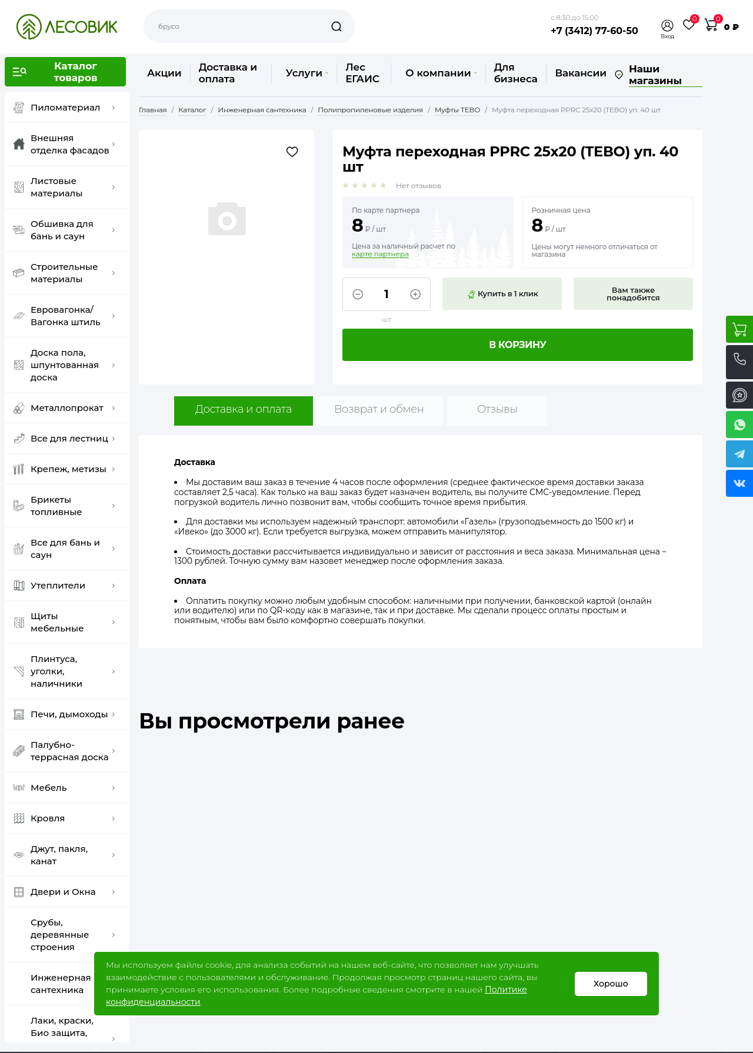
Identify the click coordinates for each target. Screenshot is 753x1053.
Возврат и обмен (379, 409)
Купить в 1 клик (502, 294)
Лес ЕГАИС (362, 73)
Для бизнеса (516, 73)
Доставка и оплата (228, 73)
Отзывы (497, 409)
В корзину (518, 344)
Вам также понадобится (633, 293)
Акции (164, 73)
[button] (667, 25)
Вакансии (580, 73)
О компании (441, 73)
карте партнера (380, 254)
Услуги (307, 73)
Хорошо (611, 983)
